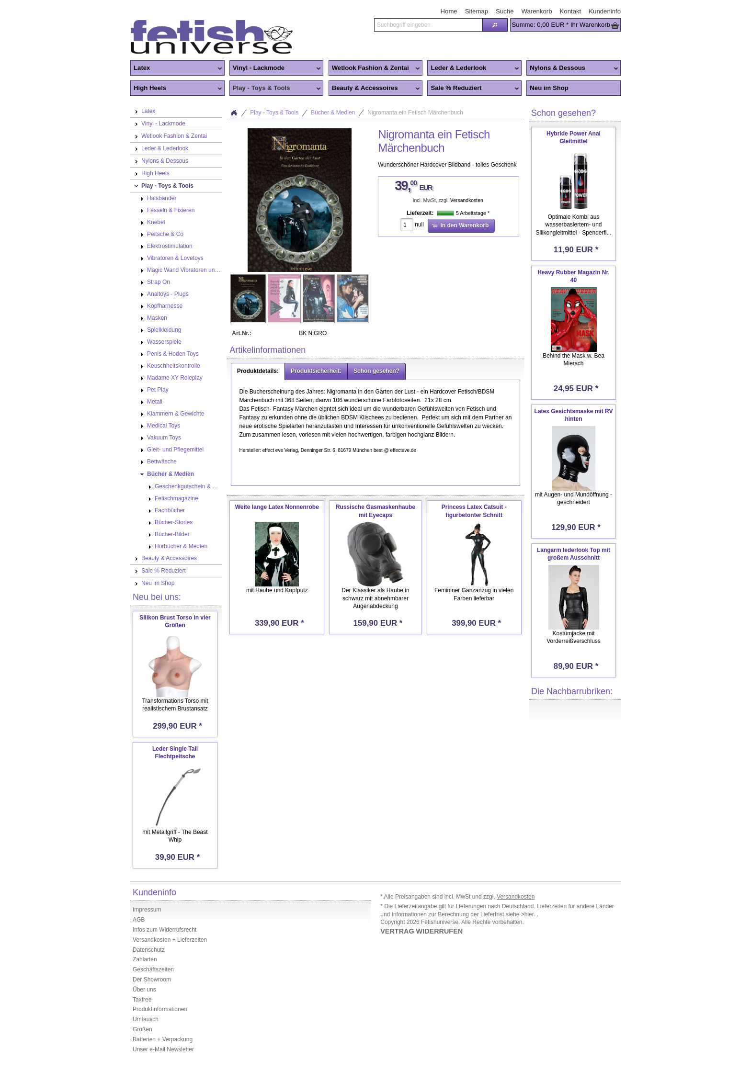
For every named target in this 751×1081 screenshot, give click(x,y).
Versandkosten (466, 200)
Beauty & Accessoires (375, 88)
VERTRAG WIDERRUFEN (421, 931)
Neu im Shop (549, 87)
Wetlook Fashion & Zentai (375, 68)
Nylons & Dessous (572, 68)
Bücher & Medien (333, 112)
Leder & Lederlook (473, 68)
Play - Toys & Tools (275, 88)
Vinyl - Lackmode (275, 68)
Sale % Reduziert (473, 88)
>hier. (529, 914)
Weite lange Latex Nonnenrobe (277, 507)
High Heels (176, 88)
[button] (494, 25)
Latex (176, 68)
